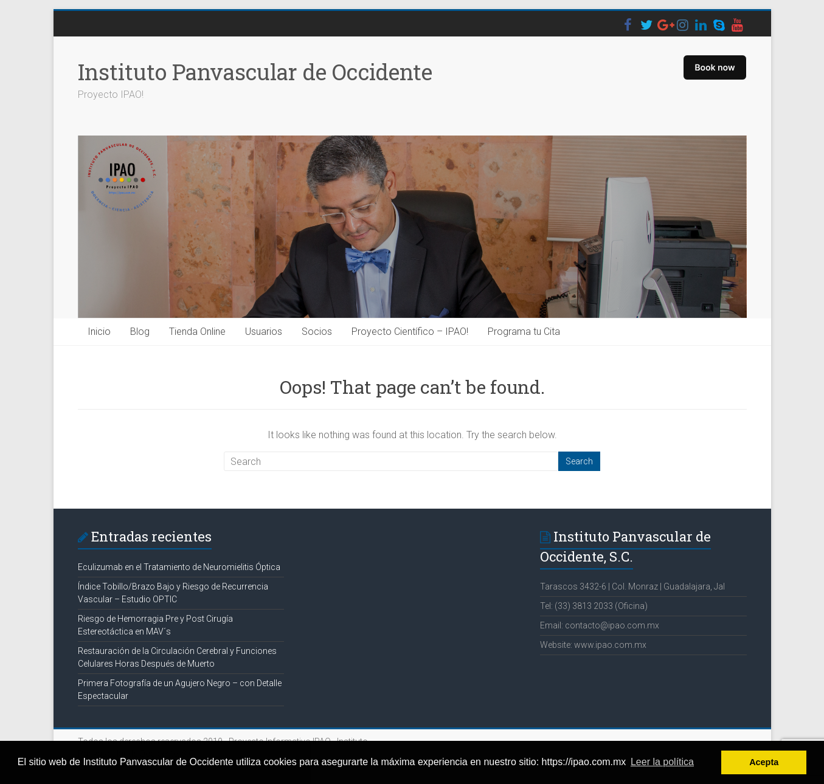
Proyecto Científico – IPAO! (409, 331)
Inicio (99, 331)
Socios (317, 331)
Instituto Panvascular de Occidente (255, 71)
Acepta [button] (763, 762)
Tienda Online (197, 331)
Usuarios (263, 331)
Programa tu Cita (524, 331)
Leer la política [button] (662, 762)
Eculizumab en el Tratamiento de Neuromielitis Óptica (179, 567)
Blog (140, 331)
